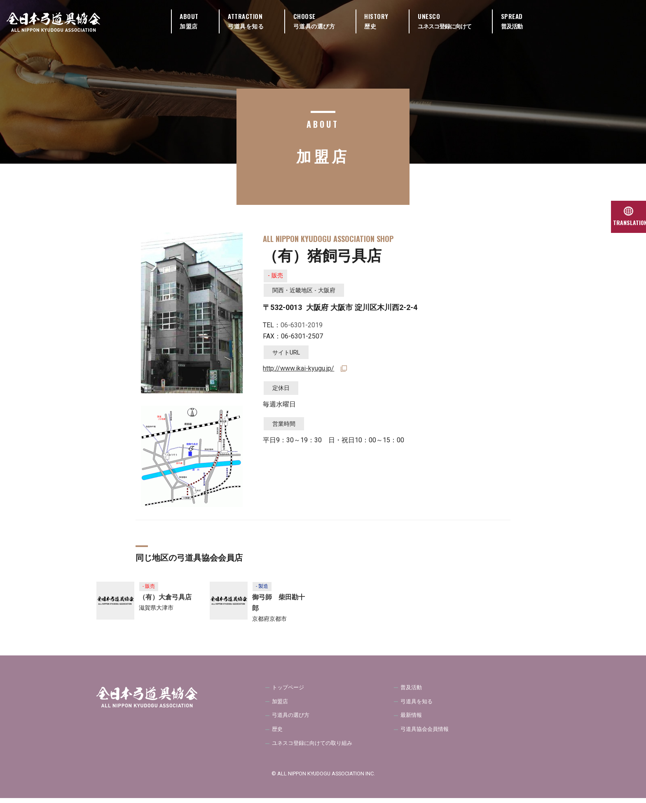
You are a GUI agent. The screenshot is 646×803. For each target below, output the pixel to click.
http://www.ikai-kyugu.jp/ (298, 371)
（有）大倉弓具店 (165, 598)
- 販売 (277, 277)
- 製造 (263, 587)
